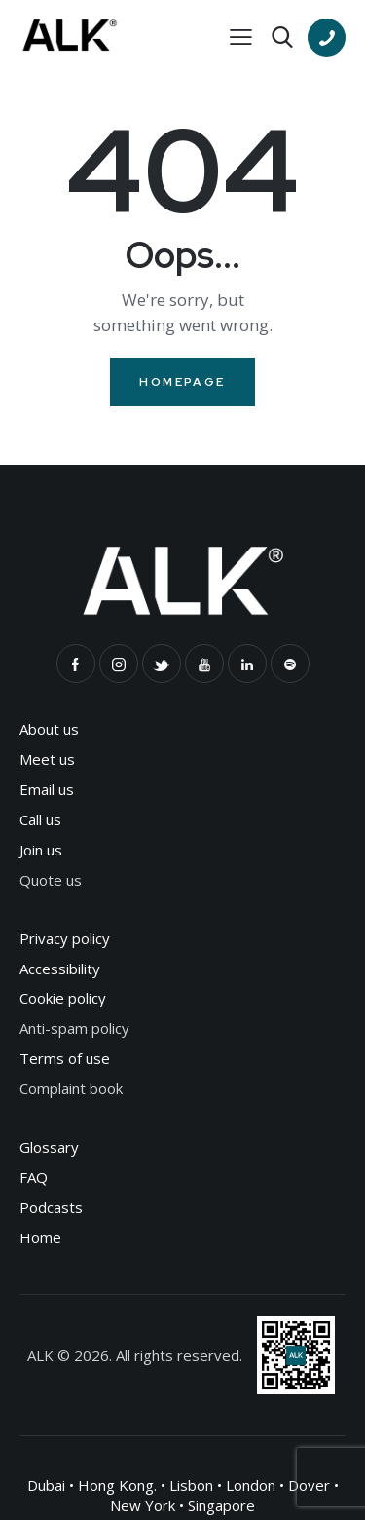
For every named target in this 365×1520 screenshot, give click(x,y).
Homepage (182, 382)
